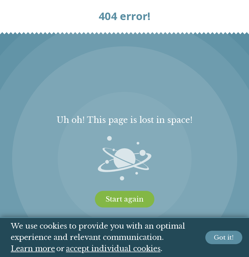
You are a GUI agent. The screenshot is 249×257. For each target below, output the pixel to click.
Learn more (33, 248)
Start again (125, 199)
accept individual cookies (113, 248)
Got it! (224, 237)
